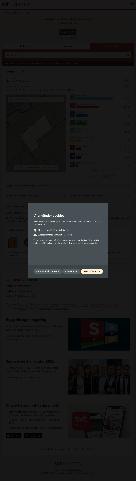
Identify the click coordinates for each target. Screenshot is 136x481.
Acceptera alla (92, 271)
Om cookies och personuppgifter (82, 243)
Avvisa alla (71, 271)
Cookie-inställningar (47, 271)
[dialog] (68, 240)
